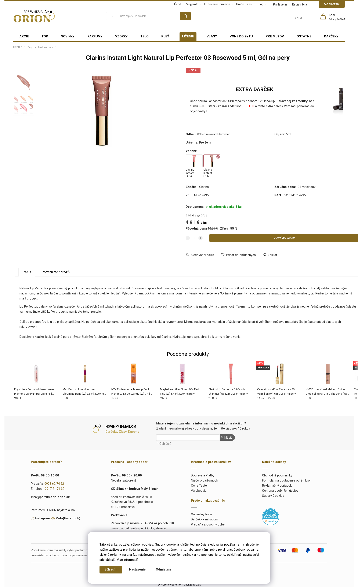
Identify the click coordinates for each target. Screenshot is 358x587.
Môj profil (192, 4)
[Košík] (337, 17)
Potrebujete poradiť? (56, 272)
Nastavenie (137, 569)
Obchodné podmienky (277, 475)
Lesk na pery (45, 47)
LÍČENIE (188, 36)
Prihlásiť (226, 437)
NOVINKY (68, 36)
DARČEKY (331, 36)
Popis (27, 272)
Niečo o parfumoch (204, 480)
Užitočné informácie (217, 4)
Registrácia (299, 4)
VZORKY (121, 36)
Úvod (177, 4)
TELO (144, 36)
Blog (261, 4)
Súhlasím (111, 569)
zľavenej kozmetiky (292, 101)
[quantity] (194, 238)
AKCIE (24, 36)
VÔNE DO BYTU (241, 36)
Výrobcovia (198, 490)
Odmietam (163, 569)
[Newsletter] (188, 437)
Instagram (42, 518)
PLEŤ (165, 36)
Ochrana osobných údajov (280, 490)
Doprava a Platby (202, 475)
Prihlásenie (280, 4)
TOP (44, 36)
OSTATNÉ (304, 36)
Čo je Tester (199, 485)
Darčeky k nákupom (204, 519)
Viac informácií (127, 560)
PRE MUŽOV (275, 36)
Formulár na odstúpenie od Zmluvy (286, 480)
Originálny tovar (201, 514)
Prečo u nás (244, 4)
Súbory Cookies (273, 495)
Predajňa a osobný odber (208, 524)
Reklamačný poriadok (277, 485)
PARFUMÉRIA (332, 4)
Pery (30, 47)
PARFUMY (94, 36)
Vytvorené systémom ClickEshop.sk (179, 584)
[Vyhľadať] (111, 16)
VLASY (212, 36)
